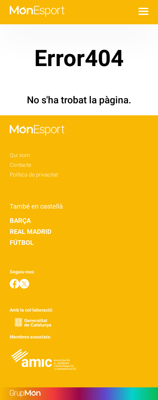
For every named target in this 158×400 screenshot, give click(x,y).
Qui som (20, 155)
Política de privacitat (34, 174)
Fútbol (22, 242)
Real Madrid (30, 231)
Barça (20, 220)
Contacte (20, 165)
